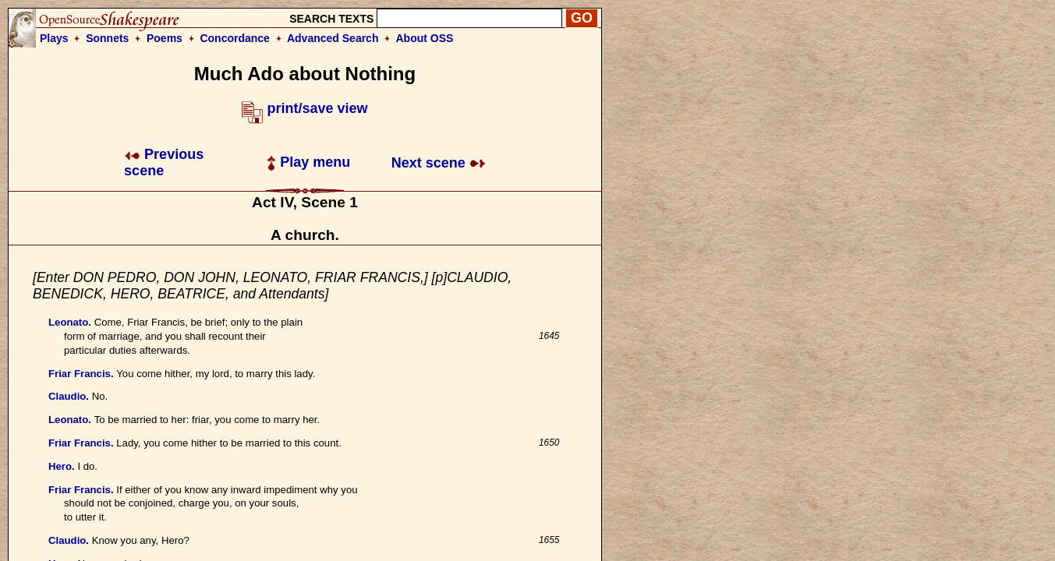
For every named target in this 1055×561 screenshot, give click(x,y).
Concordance (234, 38)
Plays (54, 38)
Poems (164, 38)
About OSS (425, 38)
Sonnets (107, 38)
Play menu (308, 162)
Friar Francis (79, 373)
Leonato (68, 322)
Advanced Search (333, 38)
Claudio (67, 396)
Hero (60, 466)
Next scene (438, 163)
